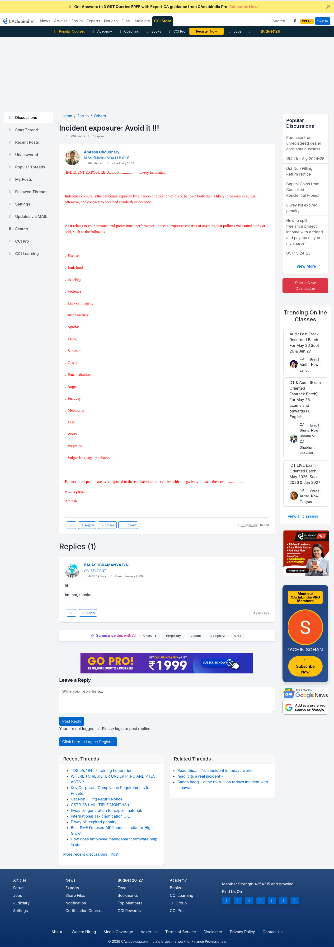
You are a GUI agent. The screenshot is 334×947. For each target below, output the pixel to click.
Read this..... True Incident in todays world (215, 770)
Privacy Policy (242, 931)
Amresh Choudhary (101, 152)
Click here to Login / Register (88, 741)
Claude (195, 636)
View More (308, 266)
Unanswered (23, 154)
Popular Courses (69, 31)
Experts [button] (93, 21)
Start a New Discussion (305, 285)
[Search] (282, 21)
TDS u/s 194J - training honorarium (102, 770)
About (57, 931)
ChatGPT (149, 636)
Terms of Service (180, 931)
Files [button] (126, 21)
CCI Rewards (129, 910)
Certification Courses (84, 910)
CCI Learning (23, 253)
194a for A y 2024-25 (305, 158)
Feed (122, 887)
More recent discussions (85, 854)
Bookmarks (128, 895)
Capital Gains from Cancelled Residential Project (303, 190)
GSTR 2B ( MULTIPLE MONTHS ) (100, 804)
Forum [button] (77, 21)
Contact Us (272, 931)
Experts (72, 887)
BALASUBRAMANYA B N (106, 565)
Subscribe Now (305, 666)
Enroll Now (314, 362)
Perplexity (173, 636)
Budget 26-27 (130, 880)
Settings (19, 204)
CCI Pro (176, 31)
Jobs (234, 31)
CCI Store (162, 21)
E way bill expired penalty (93, 821)
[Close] (328, 6)
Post (114, 854)
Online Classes (305, 316)
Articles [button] (61, 21)
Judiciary (21, 903)
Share (107, 525)
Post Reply (71, 721)
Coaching (128, 31)
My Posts (20, 179)
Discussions (22, 117)
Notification (76, 903)
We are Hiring (84, 931)
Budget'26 (270, 31)
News (71, 880)
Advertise (149, 931)
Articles (20, 880)
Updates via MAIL (27, 216)
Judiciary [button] (142, 21)
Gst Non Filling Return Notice (96, 799)
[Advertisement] (167, 72)
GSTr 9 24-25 (298, 253)
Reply (87, 525)
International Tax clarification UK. (100, 816)
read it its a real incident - (200, 776)
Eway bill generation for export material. (106, 810)
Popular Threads (26, 167)
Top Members (130, 903)
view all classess (306, 516)
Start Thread (23, 130)
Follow (128, 525)
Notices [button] (111, 21)
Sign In (322, 21)
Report (264, 525)
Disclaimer (212, 931)
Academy (101, 31)
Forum (19, 887)
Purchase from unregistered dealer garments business (303, 143)
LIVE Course (206, 31)
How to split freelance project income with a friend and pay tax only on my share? (304, 232)
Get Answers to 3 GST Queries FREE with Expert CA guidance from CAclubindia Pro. (163, 6)
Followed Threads (27, 191)
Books (153, 31)
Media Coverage (118, 931)
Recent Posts (23, 142)
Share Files (75, 895)
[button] (294, 21)
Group (178, 903)
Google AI (217, 636)
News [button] (45, 21)
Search (18, 228)
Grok (237, 636)
